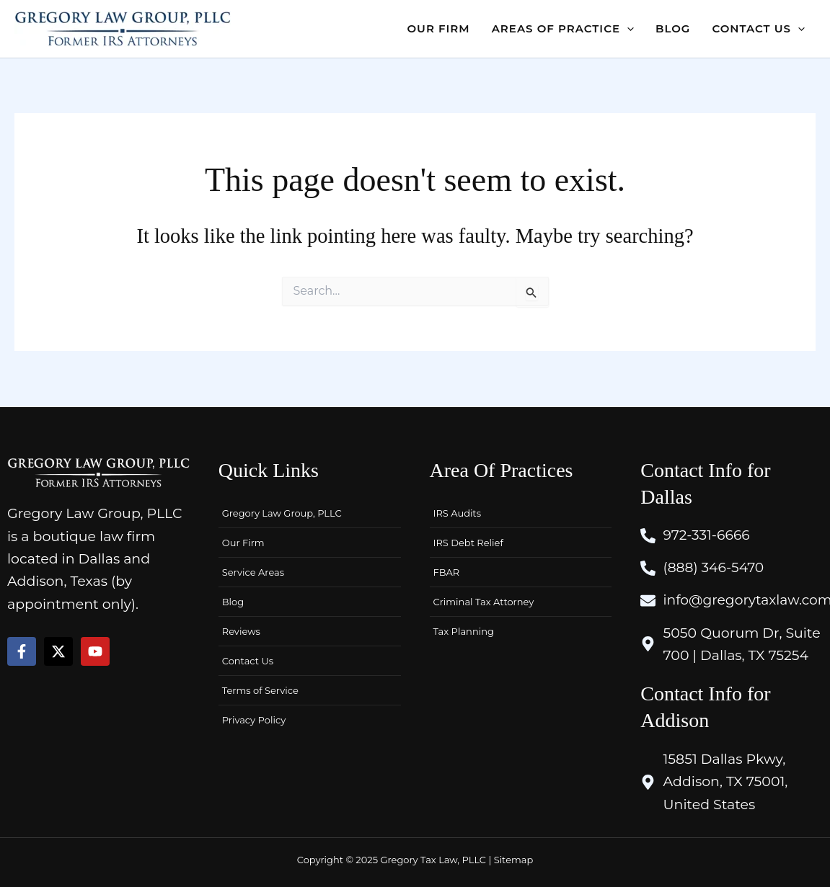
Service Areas (253, 570)
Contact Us (247, 659)
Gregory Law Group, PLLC (282, 511)
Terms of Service (260, 689)
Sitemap (514, 859)
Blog (233, 600)
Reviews (241, 630)
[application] (627, 29)
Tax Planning (463, 630)
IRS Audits (457, 511)
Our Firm (243, 541)
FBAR (446, 570)
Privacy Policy (254, 718)
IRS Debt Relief (468, 541)
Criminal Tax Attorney (483, 600)
